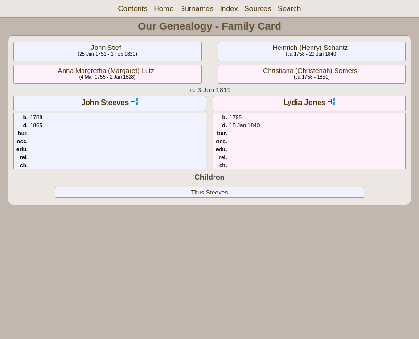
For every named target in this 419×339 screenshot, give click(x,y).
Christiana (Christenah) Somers (310, 70)
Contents (132, 9)
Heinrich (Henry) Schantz (310, 47)
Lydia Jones (304, 102)
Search (289, 9)
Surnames (197, 9)
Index (229, 9)
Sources (257, 9)
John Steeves (105, 102)
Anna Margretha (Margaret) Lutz (106, 70)
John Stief (106, 47)
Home (164, 9)
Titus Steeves (209, 192)
